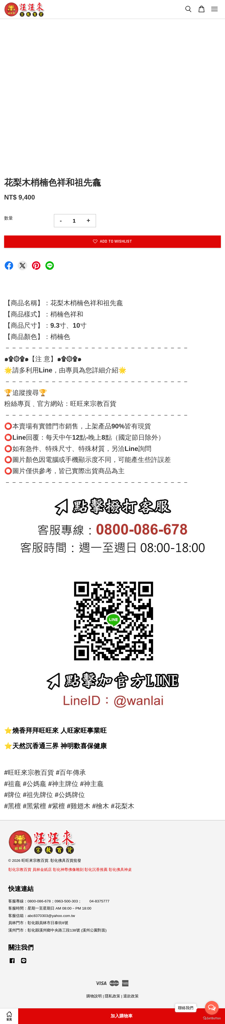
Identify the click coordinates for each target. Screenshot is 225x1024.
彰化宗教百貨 (19, 870)
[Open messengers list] (212, 1008)
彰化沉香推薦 (96, 870)
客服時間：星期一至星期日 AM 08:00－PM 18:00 (49, 908)
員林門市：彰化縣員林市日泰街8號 (38, 923)
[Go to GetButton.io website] (212, 1018)
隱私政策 (112, 996)
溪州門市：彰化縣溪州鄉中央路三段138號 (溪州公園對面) (57, 930)
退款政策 (131, 996)
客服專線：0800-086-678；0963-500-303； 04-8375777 (58, 901)
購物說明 (94, 996)
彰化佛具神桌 (120, 870)
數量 (8, 218)
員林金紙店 (42, 870)
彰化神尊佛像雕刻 (68, 870)
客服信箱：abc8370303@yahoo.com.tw (41, 916)
